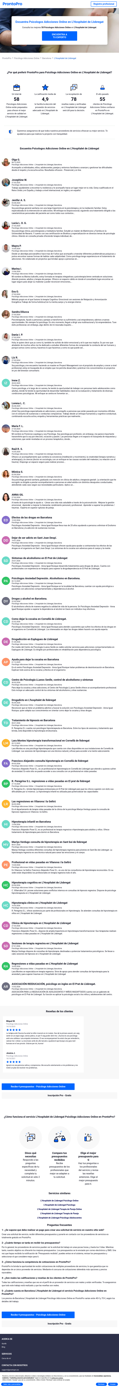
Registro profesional (103, 4)
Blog (3, 1347)
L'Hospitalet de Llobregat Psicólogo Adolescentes (59, 1218)
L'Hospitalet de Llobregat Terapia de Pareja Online (59, 1209)
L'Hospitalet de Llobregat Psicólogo (59, 1205)
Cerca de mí (6, 1358)
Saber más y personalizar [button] (12, 1384)
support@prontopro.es (10, 1370)
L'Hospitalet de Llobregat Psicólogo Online (60, 1200)
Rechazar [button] (101, 1384)
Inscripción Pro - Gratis (59, 1095)
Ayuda (4, 1344)
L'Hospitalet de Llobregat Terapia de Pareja (59, 1213)
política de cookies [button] (57, 1378)
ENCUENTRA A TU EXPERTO (59, 36)
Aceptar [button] (113, 1384)
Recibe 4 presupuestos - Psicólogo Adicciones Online (38, 1086)
